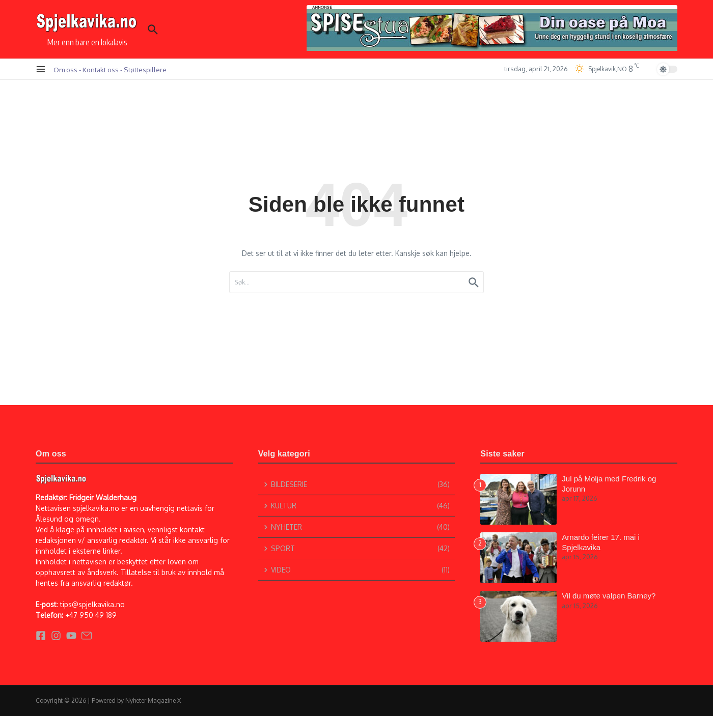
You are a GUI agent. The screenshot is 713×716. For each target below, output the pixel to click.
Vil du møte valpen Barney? (608, 595)
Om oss (65, 69)
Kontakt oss (101, 69)
